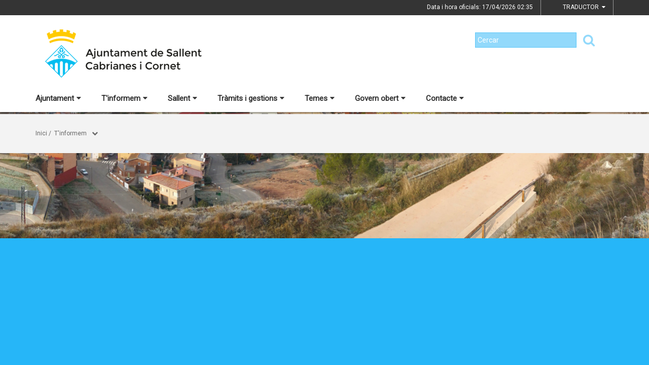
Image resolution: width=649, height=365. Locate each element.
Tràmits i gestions (251, 98)
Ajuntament (58, 98)
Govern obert (380, 98)
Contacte (445, 98)
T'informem (124, 98)
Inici (41, 133)
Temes (320, 98)
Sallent (182, 98)
